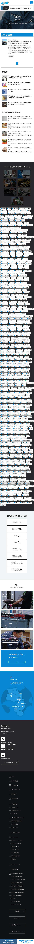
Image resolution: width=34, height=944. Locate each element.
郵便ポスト (21, 483)
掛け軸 (4, 411)
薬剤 (24, 462)
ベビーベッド (23, 306)
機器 (28, 423)
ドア (17, 280)
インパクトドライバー (7, 230)
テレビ (14, 277)
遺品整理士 (14, 481)
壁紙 (8, 378)
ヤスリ (24, 318)
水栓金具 (29, 426)
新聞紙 (14, 414)
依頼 (8, 356)
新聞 (9, 414)
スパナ (21, 266)
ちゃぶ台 (13, 222)
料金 (32, 411)
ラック (29, 318)
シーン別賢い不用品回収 (16, 874)
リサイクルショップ (15, 323)
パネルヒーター (18, 292)
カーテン (31, 237)
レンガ (29, 323)
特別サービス (13, 827)
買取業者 (9, 471)
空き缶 (4, 450)
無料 (15, 433)
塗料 (14, 375)
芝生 (3, 462)
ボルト (9, 311)
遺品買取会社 (12, 483)
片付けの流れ (13, 824)
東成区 (19, 419)
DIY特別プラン (13, 869)
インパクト (17, 227)
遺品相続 (31, 481)
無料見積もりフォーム (17, 925)
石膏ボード (5, 447)
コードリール (29, 254)
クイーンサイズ (15, 246)
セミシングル (5, 268)
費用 (15, 471)
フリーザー (28, 297)
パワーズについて (14, 790)
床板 (29, 395)
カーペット (15, 239)
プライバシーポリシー (17, 931)
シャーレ (4, 263)
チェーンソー (23, 275)
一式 (3, 332)
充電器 (27, 356)
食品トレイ (19, 500)
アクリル (10, 225)
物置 (15, 435)
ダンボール (14, 275)
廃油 (13, 399)
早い (30, 414)
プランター (5, 304)
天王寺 (15, 380)
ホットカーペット (28, 309)
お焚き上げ (5, 220)
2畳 (10, 210)
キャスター (5, 244)
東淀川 (25, 419)
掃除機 (14, 409)
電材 (3, 497)
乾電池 (28, 347)
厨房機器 (27, 366)
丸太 (23, 347)
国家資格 (18, 373)
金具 (10, 485)
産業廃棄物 (24, 438)
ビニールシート (6, 294)
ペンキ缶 (13, 309)
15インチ (23, 208)
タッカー (16, 273)
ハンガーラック (17, 287)
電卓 (19, 495)
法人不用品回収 (14, 853)
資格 (25, 471)
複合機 (4, 466)
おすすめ (11, 218)
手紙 (15, 404)
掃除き (8, 409)
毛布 (16, 426)
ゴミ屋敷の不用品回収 (15, 895)
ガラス (4, 242)
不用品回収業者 (24, 337)
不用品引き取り (6, 340)
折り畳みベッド (27, 404)
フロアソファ (5, 299)
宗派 (27, 383)
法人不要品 (25, 428)
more (10, 604)
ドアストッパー (25, 280)
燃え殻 (27, 433)
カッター (13, 237)
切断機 (20, 364)
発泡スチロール (17, 442)
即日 (21, 366)
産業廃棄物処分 (6, 440)
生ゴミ (4, 438)
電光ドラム (10, 493)
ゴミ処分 (19, 256)
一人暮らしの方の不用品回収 (17, 880)
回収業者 (4, 373)
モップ (11, 318)
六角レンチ (11, 359)
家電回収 (22, 387)
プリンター (13, 304)
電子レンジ (26, 495)
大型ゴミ (14, 378)
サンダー (25, 258)
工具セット (23, 392)
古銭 (28, 368)
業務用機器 (11, 423)
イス (23, 225)
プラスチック (13, 301)
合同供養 (4, 371)
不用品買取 (5, 342)
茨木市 (13, 462)
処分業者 (22, 361)
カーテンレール (6, 239)
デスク (27, 277)
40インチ (4, 213)
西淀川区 (26, 466)
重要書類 (4, 485)
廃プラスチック (26, 397)
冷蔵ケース (28, 359)
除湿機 (19, 490)
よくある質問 (13, 785)
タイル (9, 273)
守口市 (21, 380)
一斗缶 (15, 332)
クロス (26, 249)
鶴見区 (4, 505)
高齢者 (29, 502)
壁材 (3, 378)
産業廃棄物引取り (27, 440)
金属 (15, 485)
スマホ (27, 266)
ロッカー (10, 325)
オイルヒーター (15, 232)
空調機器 (18, 450)
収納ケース (5, 368)
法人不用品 (17, 428)
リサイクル (5, 323)
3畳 (29, 210)
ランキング (13, 320)
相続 (3, 445)
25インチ (4, 210)
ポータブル (5, 313)
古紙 (23, 368)
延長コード (19, 399)
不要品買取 (5, 347)
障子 (3, 493)
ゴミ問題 (26, 256)
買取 (3, 471)
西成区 (13, 466)
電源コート (28, 497)
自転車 (23, 459)
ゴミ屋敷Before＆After (15, 821)
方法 (20, 414)
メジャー (4, 318)
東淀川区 (4, 421)
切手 (15, 364)
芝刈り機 (30, 459)
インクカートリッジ (7, 227)
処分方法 (15, 361)
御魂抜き (29, 402)
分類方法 (9, 364)
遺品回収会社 (5, 478)
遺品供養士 (15, 474)
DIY (3, 215)
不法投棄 (4, 335)
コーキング (20, 254)
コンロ (13, 254)
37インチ (23, 210)
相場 (28, 442)
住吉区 (15, 354)
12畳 (9, 208)
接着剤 (9, 411)
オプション (13, 813)
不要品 (12, 342)
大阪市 (4, 380)
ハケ (16, 285)
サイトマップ (17, 918)
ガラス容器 (11, 242)
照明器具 (21, 433)
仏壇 (23, 352)
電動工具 (26, 493)
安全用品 (11, 383)
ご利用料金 (13, 804)
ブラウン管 (5, 301)
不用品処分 (26, 335)
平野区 (18, 395)
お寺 (30, 218)
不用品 (11, 335)
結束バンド (19, 457)
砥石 (11, 447)
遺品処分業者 (14, 476)
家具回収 (11, 385)
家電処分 (15, 387)
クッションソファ (6, 249)
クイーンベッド (25, 246)
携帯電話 (16, 411)
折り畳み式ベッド (14, 407)
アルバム (17, 225)
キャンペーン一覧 (14, 865)
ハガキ (11, 285)
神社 (16, 447)
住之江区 (9, 354)
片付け (4, 435)
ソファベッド (27, 270)
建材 (31, 399)
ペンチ (20, 309)
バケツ (11, 289)
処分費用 (29, 361)
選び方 (4, 474)
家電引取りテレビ (14, 390)
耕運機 (12, 459)
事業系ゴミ (20, 349)
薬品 (29, 462)
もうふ (4, 225)
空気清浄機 (11, 450)
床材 (24, 395)
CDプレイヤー (27, 213)
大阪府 (9, 380)
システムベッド (17, 261)
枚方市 (11, 421)
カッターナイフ (22, 237)
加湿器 (4, 366)
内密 (17, 359)
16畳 (29, 208)
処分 (9, 361)
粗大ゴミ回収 (5, 454)
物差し (9, 435)
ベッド (28, 304)
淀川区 (21, 431)
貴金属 (27, 469)
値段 (18, 356)
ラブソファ (5, 320)
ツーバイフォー (6, 277)
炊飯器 (4, 433)
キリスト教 (13, 244)
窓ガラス (25, 450)
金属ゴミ (21, 485)
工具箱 (29, 392)
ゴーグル (18, 258)
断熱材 (4, 414)
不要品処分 (19, 342)
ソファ (11, 270)
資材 (20, 471)
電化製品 (4, 495)
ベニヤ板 (15, 306)
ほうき (27, 222)
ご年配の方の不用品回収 (16, 886)
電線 (3, 500)
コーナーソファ (6, 256)
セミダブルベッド (24, 268)
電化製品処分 (12, 495)
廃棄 (8, 399)
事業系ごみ (12, 349)
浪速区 (15, 431)
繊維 (7, 459)
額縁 (13, 500)
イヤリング (30, 225)
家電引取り (5, 390)
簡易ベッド (13, 452)
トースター (11, 280)
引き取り (16, 402)
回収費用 (11, 373)
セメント (4, 270)
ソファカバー (18, 270)
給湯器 (26, 457)
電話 (8, 500)
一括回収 (9, 332)
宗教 (22, 383)
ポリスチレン (24, 311)
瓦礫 (29, 435)
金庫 (27, 485)
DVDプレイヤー (18, 215)
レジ (24, 323)
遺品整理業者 (23, 481)
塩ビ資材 (27, 375)
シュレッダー (12, 263)
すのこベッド (5, 222)
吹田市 (11, 371)
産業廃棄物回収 (16, 440)
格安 (16, 421)
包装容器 (10, 366)
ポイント (16, 311)
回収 (20, 371)
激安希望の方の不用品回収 (16, 889)
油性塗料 (9, 428)
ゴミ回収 (4, 258)
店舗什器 (11, 397)
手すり (9, 404)
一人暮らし (27, 330)
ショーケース (21, 263)
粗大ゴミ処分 (29, 452)
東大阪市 (8, 419)
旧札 (25, 414)
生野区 (16, 438)
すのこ (22, 220)
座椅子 (18, 397)
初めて (26, 364)
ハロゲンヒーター (6, 287)
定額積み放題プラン (15, 810)
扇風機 (4, 404)
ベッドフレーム (6, 306)
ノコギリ (4, 285)
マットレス (16, 316)
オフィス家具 (13, 234)
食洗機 (26, 500)
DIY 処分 (9, 215)
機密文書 (4, 426)
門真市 (8, 490)
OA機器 (26, 215)
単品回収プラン (14, 807)
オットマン (5, 234)
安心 (17, 383)
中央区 (12, 347)
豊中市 (21, 469)
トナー (4, 280)
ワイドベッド (5, 330)
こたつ (12, 220)
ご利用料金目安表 (14, 833)
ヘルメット (21, 304)
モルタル (17, 318)
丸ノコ (18, 347)
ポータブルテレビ (14, 313)
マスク (23, 313)
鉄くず (22, 488)
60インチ (19, 213)
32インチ (16, 210)
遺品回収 (23, 476)
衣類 (17, 464)
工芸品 (4, 395)
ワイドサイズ (12, 328)
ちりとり (20, 222)
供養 (3, 356)
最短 (16, 416)
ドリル (12, 282)
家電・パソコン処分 (15, 844)
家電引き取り (30, 387)
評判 (10, 469)
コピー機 (19, 251)
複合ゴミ (29, 464)
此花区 (11, 426)
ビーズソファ (16, 294)
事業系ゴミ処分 (14, 850)
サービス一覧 (13, 837)
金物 (3, 488)
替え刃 (11, 416)
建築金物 (9, 402)
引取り (22, 402)
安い (27, 380)
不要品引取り (16, 344)
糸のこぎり (25, 454)
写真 (22, 359)
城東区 (4, 375)
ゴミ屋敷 (11, 258)
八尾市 (4, 359)
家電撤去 (24, 390)
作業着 (27, 354)
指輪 (23, 407)
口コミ (18, 368)
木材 (21, 416)
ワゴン (20, 330)
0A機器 (4, 208)
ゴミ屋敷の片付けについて (16, 818)
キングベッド (5, 246)
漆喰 (27, 431)
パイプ (25, 289)
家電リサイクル (6, 387)
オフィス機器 (23, 234)
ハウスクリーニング (15, 905)
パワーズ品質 (13, 781)
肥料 (18, 459)
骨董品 (4, 502)
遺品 (9, 474)
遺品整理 (11, 56)
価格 (13, 356)
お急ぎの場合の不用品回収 (16, 892)
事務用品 (4, 349)
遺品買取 (4, 483)
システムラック (28, 261)
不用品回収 (15, 337)
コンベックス (5, 254)
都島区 (28, 483)
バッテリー (18, 289)
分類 (3, 364)
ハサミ (21, 285)
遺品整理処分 (5, 481)
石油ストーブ (15, 445)
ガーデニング (26, 242)
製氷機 (22, 464)
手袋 (20, 404)
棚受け (25, 421)
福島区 (21, 447)
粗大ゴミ (20, 452)
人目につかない (11, 352)
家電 (24, 385)
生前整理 (10, 438)
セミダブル (14, 268)
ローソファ (27, 325)
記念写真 (4, 469)
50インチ (11, 213)
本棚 (31, 416)
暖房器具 (4, 416)
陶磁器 (30, 490)
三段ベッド (27, 332)
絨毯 (31, 457)
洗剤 (31, 428)
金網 (8, 488)
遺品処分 (23, 474)
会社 (3, 354)
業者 (17, 423)
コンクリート (27, 251)
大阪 (27, 378)
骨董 (32, 500)
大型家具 (21, 378)
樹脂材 (22, 423)
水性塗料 (22, 426)
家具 (32, 383)
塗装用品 (20, 375)
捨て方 (28, 407)
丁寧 (21, 332)
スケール (15, 266)
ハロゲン (28, 285)
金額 (13, 488)
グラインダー (5, 251)
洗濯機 (4, 431)
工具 (16, 392)
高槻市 (16, 502)
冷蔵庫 (4, 361)
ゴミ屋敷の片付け (14, 856)
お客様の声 (13, 794)
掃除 (3, 409)
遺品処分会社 (5, 476)
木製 (26, 416)
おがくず (4, 218)
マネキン (24, 316)
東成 (14, 419)
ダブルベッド (5, 275)
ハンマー (4, 289)
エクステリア (5, 232)
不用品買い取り (25, 340)
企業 (28, 352)
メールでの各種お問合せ (10, 762)
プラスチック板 (23, 301)
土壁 (28, 373)
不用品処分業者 (6, 337)
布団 (13, 395)
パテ (10, 292)
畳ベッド (8, 442)
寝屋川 (4, 392)
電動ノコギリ (18, 493)
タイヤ (4, 273)
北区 (16, 366)
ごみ (17, 220)
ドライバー (5, 282)
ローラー (4, 328)
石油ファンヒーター (26, 445)
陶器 (25, 490)
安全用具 (4, 383)
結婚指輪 (11, 457)
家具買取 (18, 385)
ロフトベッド (18, 325)
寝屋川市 (10, 392)
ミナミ (30, 316)
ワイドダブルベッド (23, 328)
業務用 (4, 423)
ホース (4, 311)
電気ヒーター (19, 497)
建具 (26, 399)
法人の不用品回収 (14, 902)
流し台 (9, 431)
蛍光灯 (4, 464)
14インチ (15, 208)
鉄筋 (27, 488)
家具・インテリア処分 (15, 840)
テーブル (20, 277)
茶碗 (19, 462)
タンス (22, 273)
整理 (27, 411)
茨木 (8, 462)
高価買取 (10, 502)
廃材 (3, 399)
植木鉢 (31, 421)
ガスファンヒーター (25, 239)
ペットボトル (5, 309)
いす (32, 215)
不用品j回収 (18, 335)
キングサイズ (21, 244)
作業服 (21, 354)
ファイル (4, 297)
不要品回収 (27, 342)
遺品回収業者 (14, 478)
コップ (13, 251)
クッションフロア (18, 249)
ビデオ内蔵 (27, 292)
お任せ (25, 218)
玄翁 (20, 435)
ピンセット (24, 294)
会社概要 (17, 911)
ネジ (17, 282)
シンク (29, 263)
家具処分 (4, 385)
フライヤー (20, 297)
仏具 (18, 352)
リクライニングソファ (23, 320)
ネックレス (24, 282)
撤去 (22, 411)
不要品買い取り (25, 344)
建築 (3, 402)
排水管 (27, 409)
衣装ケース (11, 464)
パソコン (4, 292)
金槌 (32, 485)
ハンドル (26, 287)
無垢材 (9, 433)
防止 (14, 490)
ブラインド (23, 299)
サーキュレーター (6, 261)
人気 (3, 352)
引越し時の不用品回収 (15, 877)
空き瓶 (27, 447)
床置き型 (4, 397)
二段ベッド (28, 349)
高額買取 (23, 502)
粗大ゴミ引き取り (15, 454)
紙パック (4, 457)
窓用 (31, 450)
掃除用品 (21, 409)
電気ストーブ (10, 497)
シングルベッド (6, 266)
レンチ (4, 325)
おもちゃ (18, 218)
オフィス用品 (5, 237)
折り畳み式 (5, 407)
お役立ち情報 (13, 798)
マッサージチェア (6, 316)
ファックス (12, 297)
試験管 (15, 469)
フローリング (14, 299)
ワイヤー (13, 330)
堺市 (9, 375)
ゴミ (14, 256)
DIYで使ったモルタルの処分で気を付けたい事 (19, 116)
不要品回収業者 (6, 344)
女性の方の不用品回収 (15, 883)
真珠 (8, 445)
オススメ (24, 232)
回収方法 (26, 371)
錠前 (3, 490)
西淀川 (19, 466)
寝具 (30, 390)
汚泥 (3, 428)
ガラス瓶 (18, 242)
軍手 (30, 471)
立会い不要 (5, 452)
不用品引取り (16, 340)
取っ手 (12, 368)
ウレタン (18, 230)
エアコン (25, 230)
